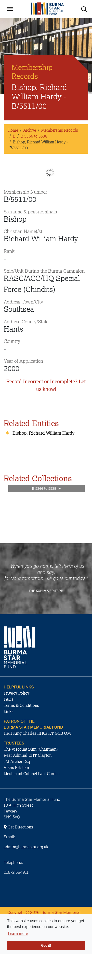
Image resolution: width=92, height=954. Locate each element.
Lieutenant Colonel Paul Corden (32, 773)
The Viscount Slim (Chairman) (31, 749)
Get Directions (18, 827)
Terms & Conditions (21, 705)
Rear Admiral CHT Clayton (28, 755)
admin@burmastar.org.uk (26, 846)
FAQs (8, 699)
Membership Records (59, 130)
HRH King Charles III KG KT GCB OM (37, 733)
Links (8, 711)
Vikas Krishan (16, 767)
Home (13, 130)
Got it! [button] (46, 945)
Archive (29, 130)
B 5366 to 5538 (34, 136)
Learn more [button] (18, 933)
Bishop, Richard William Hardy (44, 433)
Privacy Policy (16, 693)
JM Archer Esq (17, 761)
